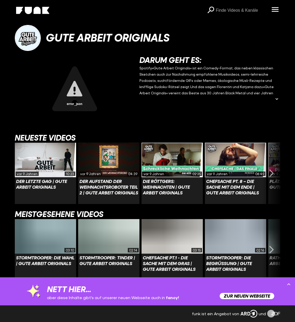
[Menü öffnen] (275, 10)
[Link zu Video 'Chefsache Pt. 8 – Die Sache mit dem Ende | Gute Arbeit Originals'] (235, 173)
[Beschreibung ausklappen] (276, 99)
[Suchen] (210, 10)
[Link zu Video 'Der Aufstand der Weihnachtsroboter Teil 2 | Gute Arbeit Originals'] (108, 173)
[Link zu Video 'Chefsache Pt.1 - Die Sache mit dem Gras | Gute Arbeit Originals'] (172, 249)
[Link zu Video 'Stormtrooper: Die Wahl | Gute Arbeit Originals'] (45, 249)
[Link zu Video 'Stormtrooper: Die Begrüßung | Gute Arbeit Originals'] (235, 249)
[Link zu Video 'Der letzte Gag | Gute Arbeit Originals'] (45, 173)
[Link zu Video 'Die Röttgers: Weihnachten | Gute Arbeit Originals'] (172, 173)
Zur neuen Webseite (247, 296)
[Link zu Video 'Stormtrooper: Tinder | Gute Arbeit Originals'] (108, 249)
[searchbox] (242, 10)
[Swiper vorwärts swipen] (271, 173)
